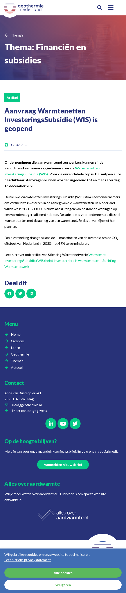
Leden (16, 347)
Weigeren (63, 585)
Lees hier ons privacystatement (27, 560)
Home (15, 334)
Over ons (19, 341)
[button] (99, 7)
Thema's (17, 35)
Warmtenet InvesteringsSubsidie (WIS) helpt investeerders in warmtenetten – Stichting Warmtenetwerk (60, 260)
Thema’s (18, 361)
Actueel (18, 367)
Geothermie (21, 354)
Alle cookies (63, 573)
